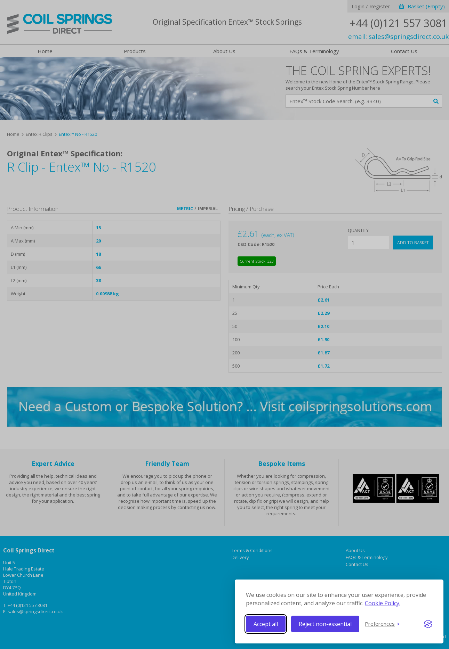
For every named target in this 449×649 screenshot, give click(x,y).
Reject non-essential (325, 624)
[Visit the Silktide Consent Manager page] (428, 624)
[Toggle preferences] (382, 624)
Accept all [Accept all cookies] (266, 624)
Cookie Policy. (382, 603)
